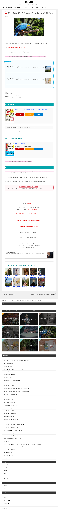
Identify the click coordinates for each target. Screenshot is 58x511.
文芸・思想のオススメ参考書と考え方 (9, 294)
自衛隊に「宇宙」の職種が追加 (10, 421)
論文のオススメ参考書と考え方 (28, 332)
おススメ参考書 (9, 93)
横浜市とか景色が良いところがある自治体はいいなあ (14, 369)
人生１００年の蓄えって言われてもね (11, 427)
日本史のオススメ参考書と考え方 (14, 66)
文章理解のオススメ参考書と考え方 (10, 405)
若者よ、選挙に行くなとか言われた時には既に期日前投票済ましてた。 (17, 360)
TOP (5, 300)
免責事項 (37, 7)
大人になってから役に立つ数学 (10, 449)
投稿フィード (6, 497)
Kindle (38, 114)
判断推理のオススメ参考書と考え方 (28, 345)
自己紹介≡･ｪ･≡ (9, 7)
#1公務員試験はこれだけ (8, 458)
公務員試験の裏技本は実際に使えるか (29, 319)
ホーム (2, 7)
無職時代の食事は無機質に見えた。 (10, 374)
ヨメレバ (20, 110)
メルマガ (31, 7)
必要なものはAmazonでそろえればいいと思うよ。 (13, 430)
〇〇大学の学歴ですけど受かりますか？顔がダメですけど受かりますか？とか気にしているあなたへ (22, 444)
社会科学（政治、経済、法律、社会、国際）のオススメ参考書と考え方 (43, 294)
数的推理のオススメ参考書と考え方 (10, 413)
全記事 (26, 7)
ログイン (5, 494)
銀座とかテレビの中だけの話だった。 (11, 332)
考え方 (7, 96)
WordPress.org (6, 503)
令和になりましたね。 (8, 441)
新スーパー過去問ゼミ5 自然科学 (23, 143)
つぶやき (5, 485)
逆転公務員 (29, 1)
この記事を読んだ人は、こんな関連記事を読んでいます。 (18, 97)
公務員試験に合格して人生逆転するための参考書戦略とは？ (15, 424)
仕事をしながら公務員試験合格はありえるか (12, 435)
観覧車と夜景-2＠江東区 (8, 363)
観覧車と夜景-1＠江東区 (8, 366)
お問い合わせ (43, 7)
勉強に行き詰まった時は (8, 452)
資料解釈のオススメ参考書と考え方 (47, 345)
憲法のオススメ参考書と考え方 (10, 416)
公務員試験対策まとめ (18, 7)
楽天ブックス (20, 114)
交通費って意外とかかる (8, 371)
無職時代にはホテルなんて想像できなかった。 (12, 380)
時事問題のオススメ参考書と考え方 (10, 385)
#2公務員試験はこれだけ (8, 455)
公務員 (6, 16)
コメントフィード (7, 500)
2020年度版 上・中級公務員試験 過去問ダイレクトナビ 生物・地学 (31, 109)
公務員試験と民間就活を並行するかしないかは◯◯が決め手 (15, 446)
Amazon (29, 114)
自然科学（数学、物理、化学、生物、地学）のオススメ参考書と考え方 (47, 332)
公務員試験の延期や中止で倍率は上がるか (47, 319)
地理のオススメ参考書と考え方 (10, 396)
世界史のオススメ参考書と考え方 (14, 78)
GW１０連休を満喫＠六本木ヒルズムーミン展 (12, 438)
